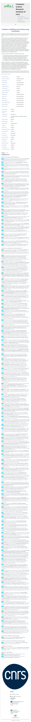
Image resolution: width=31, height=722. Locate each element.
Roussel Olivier (4, 100)
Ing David (3, 125)
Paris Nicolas (4, 141)
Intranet (17, 720)
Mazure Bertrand (5, 92)
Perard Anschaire (5, 143)
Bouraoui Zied (4, 109)
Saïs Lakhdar (4, 145)
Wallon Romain (4, 106)
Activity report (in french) (6, 74)
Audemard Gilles (5, 76)
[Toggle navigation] (15, 24)
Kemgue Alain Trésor (5, 129)
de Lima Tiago (4, 116)
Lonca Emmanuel (5, 137)
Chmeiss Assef (4, 82)
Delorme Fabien (5, 119)
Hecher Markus (4, 123)
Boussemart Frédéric (5, 78)
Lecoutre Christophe (5, 90)
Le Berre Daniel (4, 88)
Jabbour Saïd (4, 127)
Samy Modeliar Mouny (6, 102)
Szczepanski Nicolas (5, 149)
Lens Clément (4, 135)
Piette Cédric (4, 98)
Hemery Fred (4, 84)
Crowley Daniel (4, 114)
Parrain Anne (4, 96)
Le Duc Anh (4, 133)
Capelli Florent (4, 80)
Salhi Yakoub (4, 147)
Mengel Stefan (4, 94)
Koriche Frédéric (5, 131)
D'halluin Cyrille (5, 121)
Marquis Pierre (4, 139)
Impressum (14, 720)
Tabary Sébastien (5, 104)
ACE (7, 152)
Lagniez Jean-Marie (5, 86)
